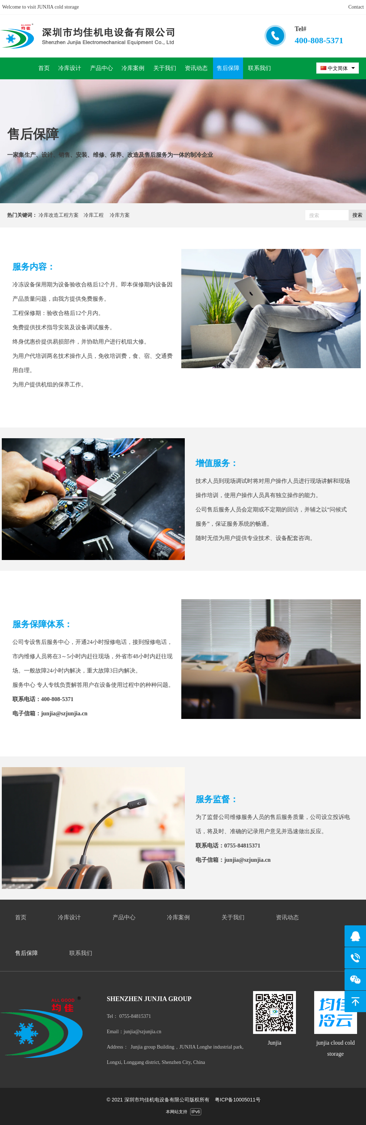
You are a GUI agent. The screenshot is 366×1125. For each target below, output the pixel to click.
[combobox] (337, 68)
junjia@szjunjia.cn (56, 713)
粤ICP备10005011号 (238, 1099)
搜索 (357, 215)
